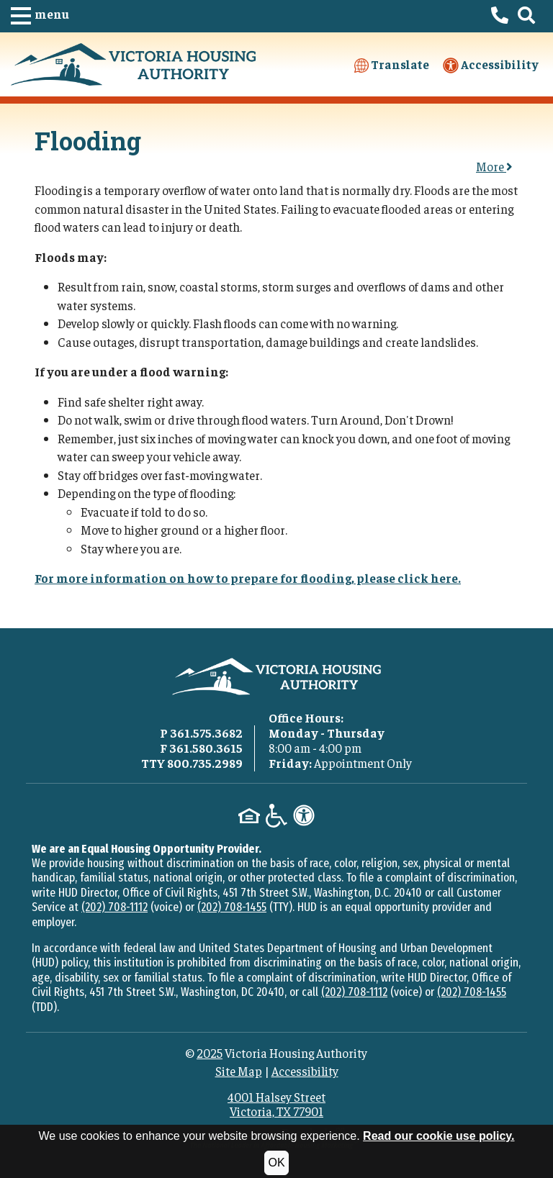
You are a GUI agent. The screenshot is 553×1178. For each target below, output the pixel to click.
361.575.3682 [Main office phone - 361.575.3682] (206, 732)
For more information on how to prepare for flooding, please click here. (248, 578)
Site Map (238, 1071)
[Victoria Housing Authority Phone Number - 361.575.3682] (499, 16)
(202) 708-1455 (231, 907)
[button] (40, 16)
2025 (209, 1053)
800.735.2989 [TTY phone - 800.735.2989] (205, 763)
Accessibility (491, 65)
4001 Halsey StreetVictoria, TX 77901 (276, 1104)
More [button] (494, 166)
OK (276, 1162)
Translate (391, 64)
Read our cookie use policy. (438, 1136)
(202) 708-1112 (114, 907)
